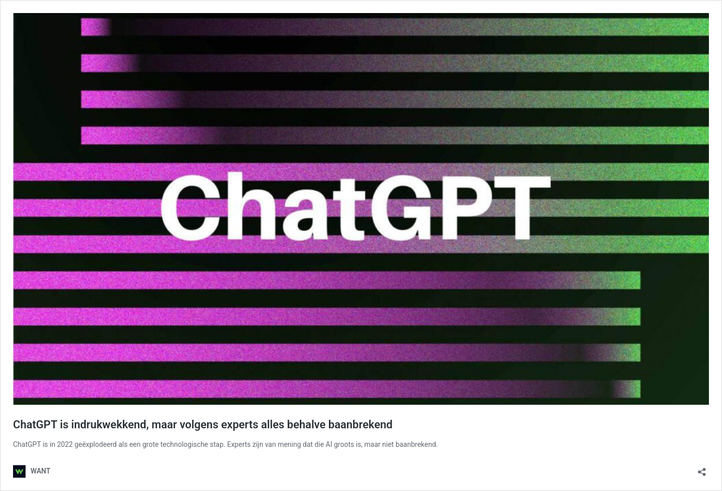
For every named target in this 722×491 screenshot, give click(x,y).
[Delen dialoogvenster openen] (702, 468)
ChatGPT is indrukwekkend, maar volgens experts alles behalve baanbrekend (203, 424)
